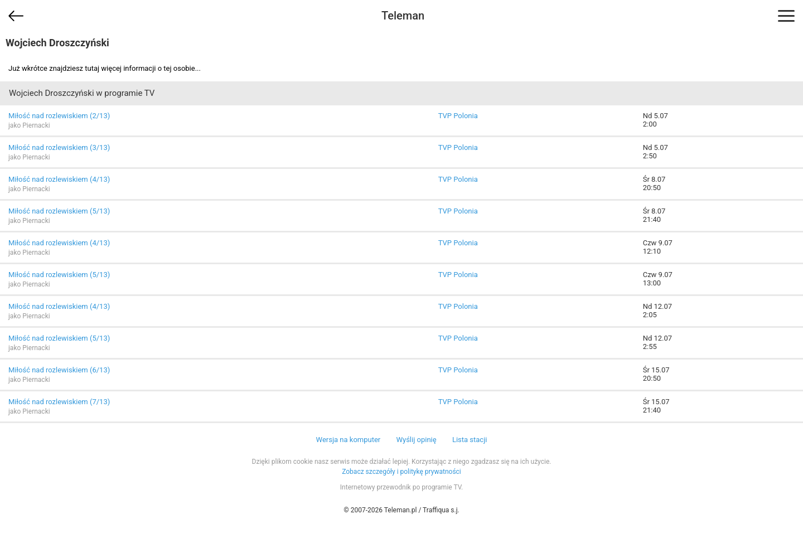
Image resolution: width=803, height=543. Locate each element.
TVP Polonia (458, 115)
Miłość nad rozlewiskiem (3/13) (59, 147)
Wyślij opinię (416, 439)
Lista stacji (469, 439)
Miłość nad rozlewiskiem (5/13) (59, 211)
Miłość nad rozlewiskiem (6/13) (59, 370)
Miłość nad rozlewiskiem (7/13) (59, 401)
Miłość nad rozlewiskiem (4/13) (59, 179)
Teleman (402, 15)
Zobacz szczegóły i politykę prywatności (401, 472)
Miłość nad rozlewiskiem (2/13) (59, 115)
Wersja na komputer (348, 439)
